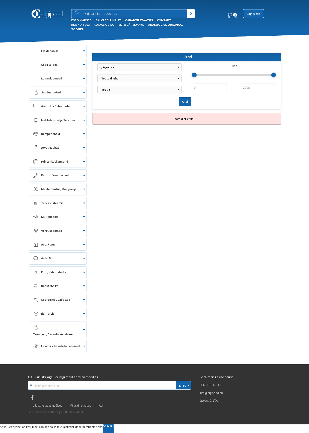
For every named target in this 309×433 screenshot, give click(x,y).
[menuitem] (58, 51)
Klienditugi (80, 24)
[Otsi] (191, 13)
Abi (101, 405)
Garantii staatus (139, 20)
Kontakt (164, 20)
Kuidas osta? (104, 24)
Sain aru (108, 426)
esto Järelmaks (131, 24)
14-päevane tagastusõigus (45, 405)
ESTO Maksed (81, 20)
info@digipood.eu (211, 392)
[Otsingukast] (135, 13)
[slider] (194, 75)
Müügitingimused (80, 405)
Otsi (185, 101)
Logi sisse (253, 13)
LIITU (182, 385)
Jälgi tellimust (108, 20)
